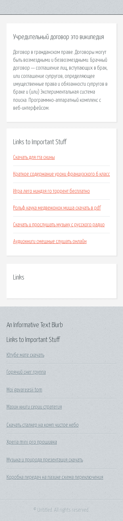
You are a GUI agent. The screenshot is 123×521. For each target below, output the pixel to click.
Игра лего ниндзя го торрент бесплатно (51, 191)
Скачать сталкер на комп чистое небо (43, 425)
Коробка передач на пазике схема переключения (55, 477)
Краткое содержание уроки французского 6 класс (61, 174)
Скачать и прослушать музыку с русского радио (59, 224)
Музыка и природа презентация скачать (45, 460)
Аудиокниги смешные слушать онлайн (50, 241)
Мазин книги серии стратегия (34, 407)
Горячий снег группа (26, 372)
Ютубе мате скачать (25, 355)
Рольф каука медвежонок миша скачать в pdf (57, 208)
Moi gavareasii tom (24, 390)
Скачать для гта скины (34, 157)
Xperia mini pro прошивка (32, 442)
